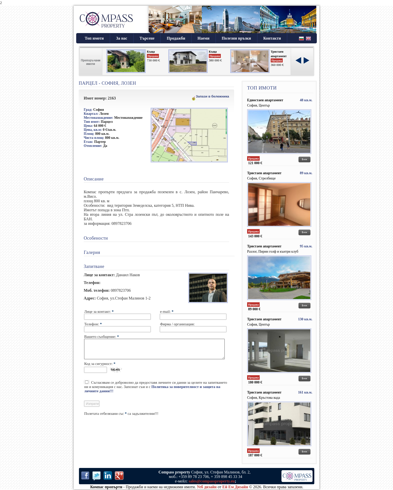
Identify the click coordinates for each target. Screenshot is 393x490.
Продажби (176, 38)
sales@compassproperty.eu (212, 481)
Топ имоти (94, 38)
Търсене (147, 38)
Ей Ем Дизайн (235, 487)
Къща (151, 51)
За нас (121, 38)
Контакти (272, 38)
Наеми (204, 38)
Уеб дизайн (207, 487)
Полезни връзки (236, 38)
